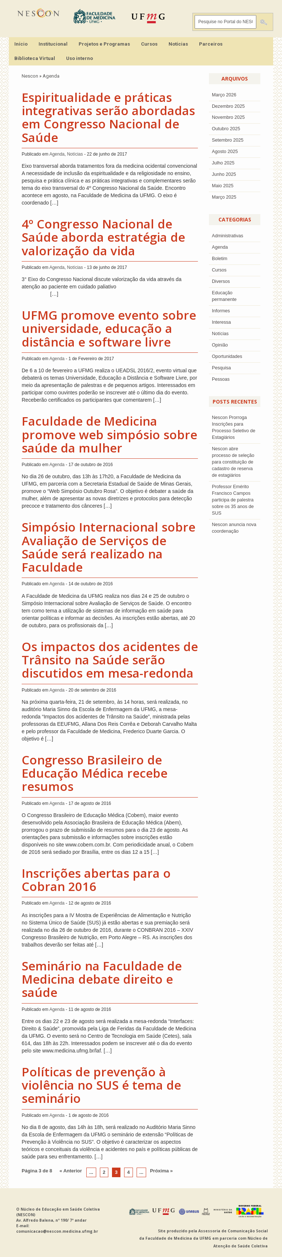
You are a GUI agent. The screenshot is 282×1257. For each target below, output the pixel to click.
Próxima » (161, 1170)
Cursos (149, 44)
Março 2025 (224, 197)
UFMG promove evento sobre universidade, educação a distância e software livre (109, 328)
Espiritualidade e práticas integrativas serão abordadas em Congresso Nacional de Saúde (108, 117)
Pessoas (220, 379)
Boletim (219, 258)
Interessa (221, 322)
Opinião (220, 345)
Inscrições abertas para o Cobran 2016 (96, 880)
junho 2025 (224, 174)
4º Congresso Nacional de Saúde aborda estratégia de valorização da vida (103, 237)
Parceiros (211, 44)
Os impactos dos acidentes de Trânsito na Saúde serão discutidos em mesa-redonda (110, 660)
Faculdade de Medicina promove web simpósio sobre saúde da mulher (109, 434)
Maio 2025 (223, 185)
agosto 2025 (225, 151)
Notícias (178, 44)
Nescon (30, 76)
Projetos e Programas (104, 44)
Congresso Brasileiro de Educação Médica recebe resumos (94, 773)
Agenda (51, 76)
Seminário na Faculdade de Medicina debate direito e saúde (102, 979)
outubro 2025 (226, 128)
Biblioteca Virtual (34, 58)
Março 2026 (224, 94)
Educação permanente (224, 296)
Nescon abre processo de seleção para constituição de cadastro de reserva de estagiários (233, 462)
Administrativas (227, 235)
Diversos (221, 281)
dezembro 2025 (228, 106)
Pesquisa (221, 367)
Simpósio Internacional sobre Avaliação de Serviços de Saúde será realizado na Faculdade (108, 547)
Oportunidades (227, 356)
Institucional (53, 44)
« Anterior (70, 1170)
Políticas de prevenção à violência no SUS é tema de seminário (101, 1085)
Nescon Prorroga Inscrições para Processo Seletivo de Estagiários (233, 427)
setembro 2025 (227, 140)
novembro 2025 (228, 117)
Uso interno (79, 58)
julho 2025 (223, 163)
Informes (221, 310)
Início (21, 44)
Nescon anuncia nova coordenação (234, 528)
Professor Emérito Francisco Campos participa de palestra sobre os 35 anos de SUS (233, 500)
